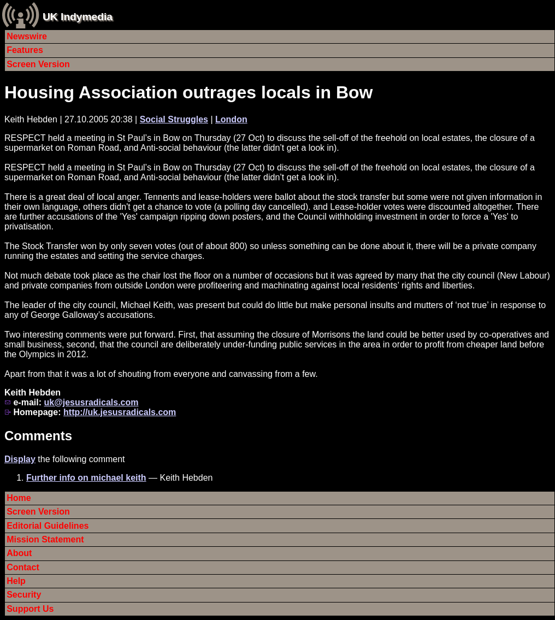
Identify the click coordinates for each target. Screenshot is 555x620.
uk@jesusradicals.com (91, 402)
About (19, 553)
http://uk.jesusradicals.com (119, 412)
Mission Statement (45, 539)
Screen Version (38, 64)
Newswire (27, 36)
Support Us (30, 608)
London (231, 119)
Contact (23, 567)
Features (25, 50)
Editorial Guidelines (47, 525)
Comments (38, 435)
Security (24, 594)
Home (19, 498)
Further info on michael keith (86, 477)
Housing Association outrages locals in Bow (188, 92)
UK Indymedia (78, 16)
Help (16, 581)
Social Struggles (174, 119)
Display (20, 459)
